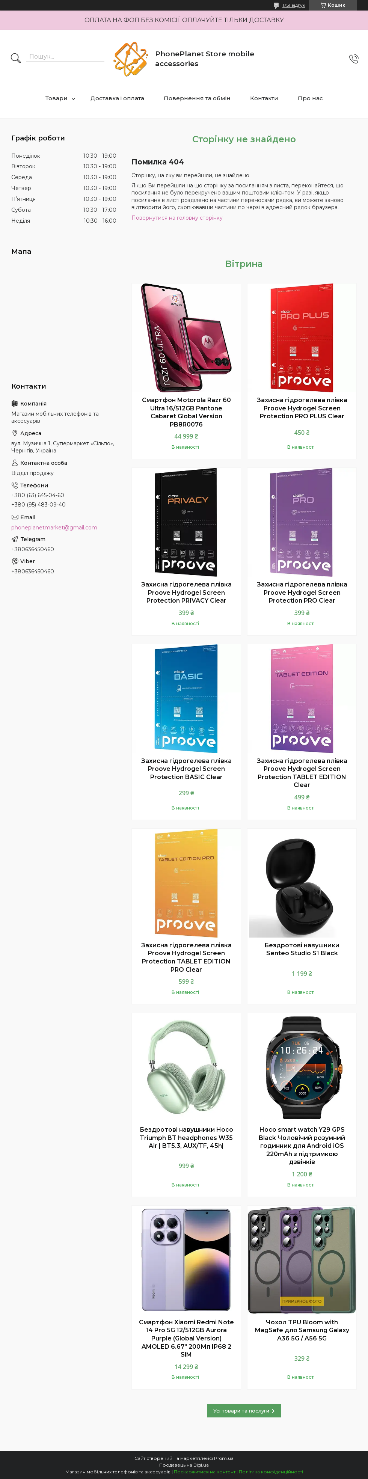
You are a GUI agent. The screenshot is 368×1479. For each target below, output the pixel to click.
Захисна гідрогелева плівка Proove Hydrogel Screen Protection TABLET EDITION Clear (302, 773)
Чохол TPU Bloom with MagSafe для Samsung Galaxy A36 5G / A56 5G (302, 1330)
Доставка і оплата (117, 98)
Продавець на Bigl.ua (184, 1465)
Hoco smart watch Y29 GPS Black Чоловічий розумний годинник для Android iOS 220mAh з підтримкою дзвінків (302, 1145)
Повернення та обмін (197, 98)
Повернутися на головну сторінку (177, 217)
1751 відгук (293, 5)
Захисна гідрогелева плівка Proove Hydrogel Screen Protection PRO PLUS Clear (302, 408)
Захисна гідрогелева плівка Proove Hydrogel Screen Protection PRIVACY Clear (186, 592)
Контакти (264, 98)
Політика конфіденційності (271, 1471)
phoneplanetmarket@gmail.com (54, 527)
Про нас (310, 98)
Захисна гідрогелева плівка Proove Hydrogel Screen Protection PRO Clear (302, 592)
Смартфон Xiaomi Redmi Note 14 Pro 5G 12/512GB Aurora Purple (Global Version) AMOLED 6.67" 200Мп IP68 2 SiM (186, 1338)
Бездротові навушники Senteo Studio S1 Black (301, 949)
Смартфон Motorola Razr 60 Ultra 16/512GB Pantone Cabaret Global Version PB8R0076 (186, 412)
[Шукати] (16, 59)
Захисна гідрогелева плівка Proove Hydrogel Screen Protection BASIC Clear (186, 769)
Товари (56, 98)
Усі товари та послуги (241, 1411)
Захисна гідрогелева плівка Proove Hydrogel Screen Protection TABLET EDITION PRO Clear (186, 957)
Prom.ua (224, 1458)
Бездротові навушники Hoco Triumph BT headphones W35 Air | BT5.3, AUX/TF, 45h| (186, 1137)
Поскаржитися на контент (204, 1471)
